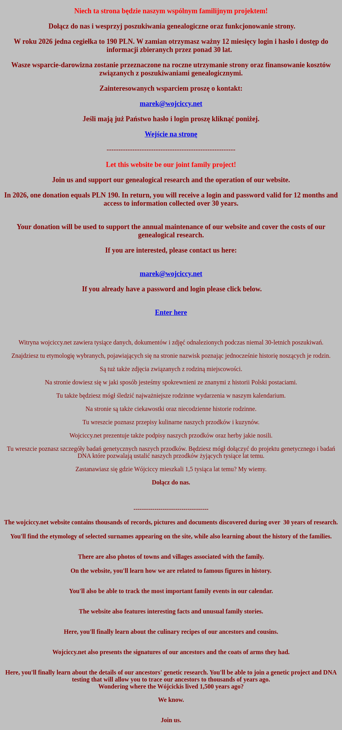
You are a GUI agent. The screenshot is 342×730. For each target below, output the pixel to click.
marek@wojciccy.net (171, 274)
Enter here (171, 312)
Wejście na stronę (171, 134)
